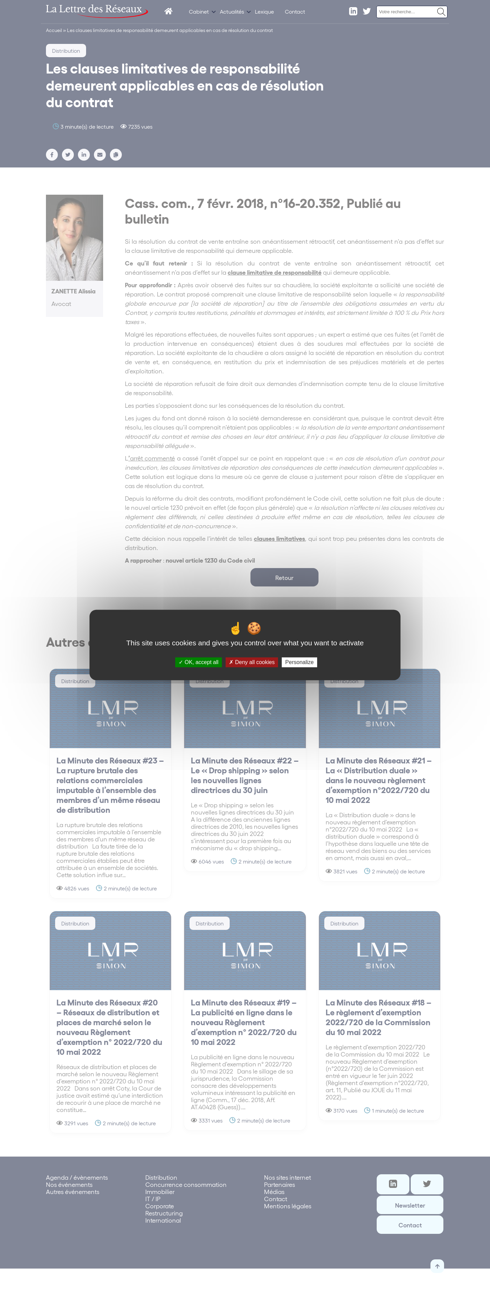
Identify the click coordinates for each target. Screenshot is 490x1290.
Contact (295, 11)
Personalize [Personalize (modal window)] (299, 662)
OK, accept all (198, 662)
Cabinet (199, 11)
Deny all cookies (252, 662)
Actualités (232, 11)
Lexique (264, 11)
